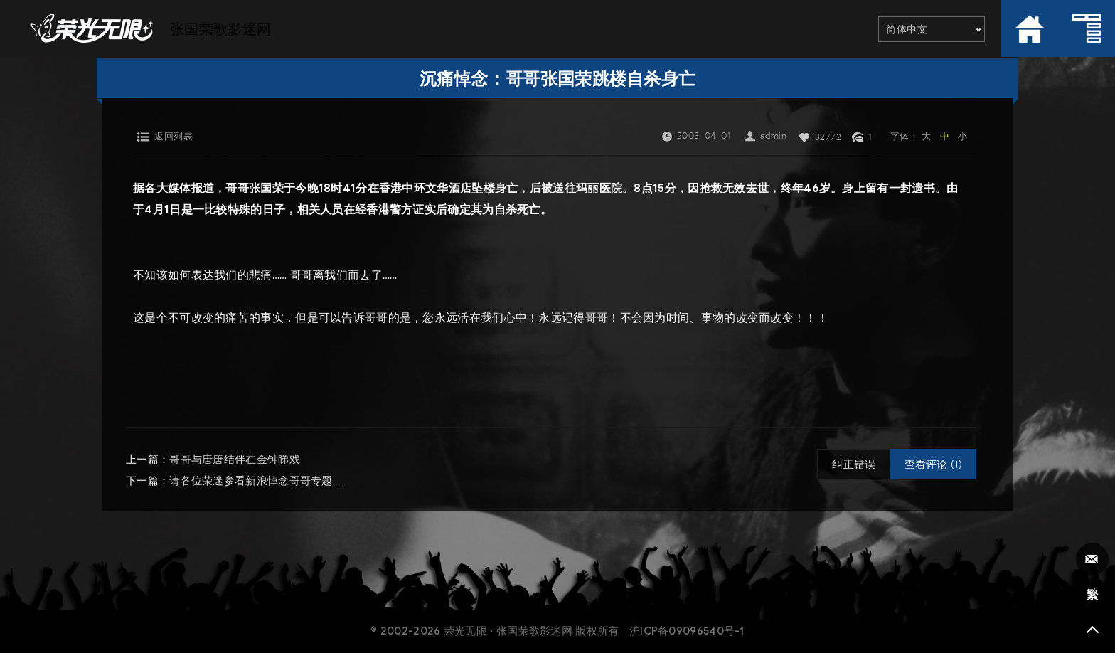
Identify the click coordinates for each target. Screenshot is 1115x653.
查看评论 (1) (933, 464)
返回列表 (173, 136)
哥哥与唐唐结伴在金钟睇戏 (234, 459)
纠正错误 (853, 464)
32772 (828, 137)
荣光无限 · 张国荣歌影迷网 (508, 631)
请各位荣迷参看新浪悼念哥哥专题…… (258, 480)
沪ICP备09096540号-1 (687, 631)
